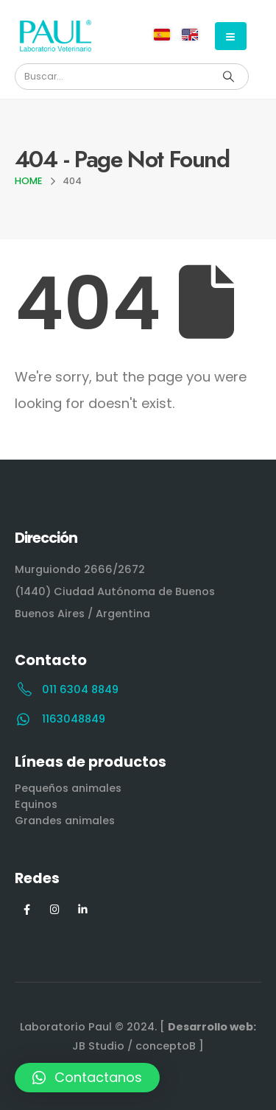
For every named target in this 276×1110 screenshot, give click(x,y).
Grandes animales (65, 820)
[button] (87, 1077)
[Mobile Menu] (231, 36)
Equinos (36, 804)
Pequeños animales (68, 788)
